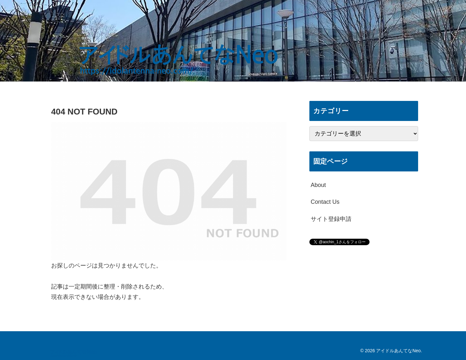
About (318, 185)
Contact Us (325, 202)
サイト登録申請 (331, 219)
